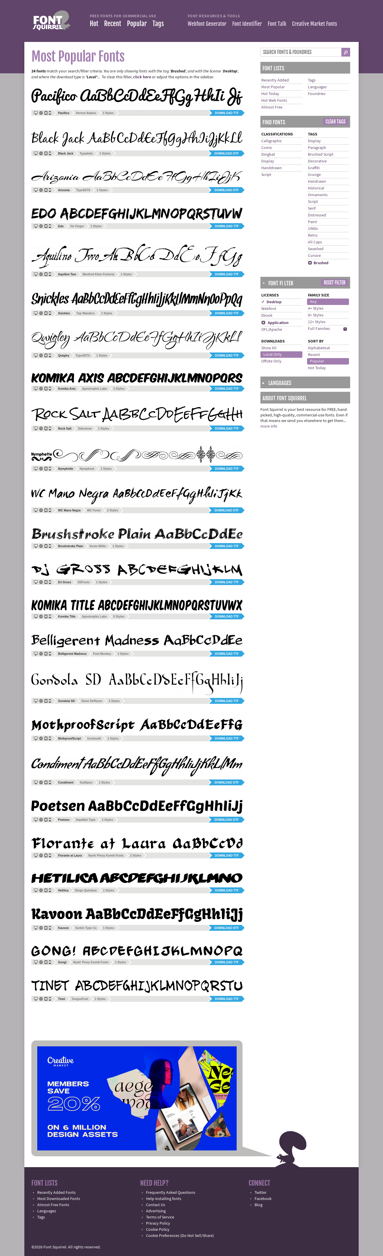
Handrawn (317, 181)
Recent (112, 24)
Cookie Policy (158, 1229)
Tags (158, 24)
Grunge (314, 174)
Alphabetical (319, 348)
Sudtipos (86, 782)
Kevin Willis (98, 546)
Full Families (319, 328)
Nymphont (87, 468)
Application (275, 323)
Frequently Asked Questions (170, 1192)
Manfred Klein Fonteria (98, 274)
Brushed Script (320, 154)
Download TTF (227, 113)
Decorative (317, 161)
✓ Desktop (271, 302)
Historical (316, 188)
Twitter (261, 1192)
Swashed (315, 249)
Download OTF (226, 153)
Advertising (156, 1211)
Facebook (263, 1198)
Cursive (314, 255)
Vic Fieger (77, 226)
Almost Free (271, 107)
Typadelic (86, 153)
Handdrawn (271, 168)
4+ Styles (315, 308)
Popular (137, 24)
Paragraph (317, 147)
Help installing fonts (163, 1198)
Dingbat (268, 154)
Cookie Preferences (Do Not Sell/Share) (180, 1235)
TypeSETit (83, 190)
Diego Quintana (86, 890)
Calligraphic (271, 141)
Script (266, 174)
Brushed (318, 263)
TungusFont (80, 999)
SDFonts (83, 582)
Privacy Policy (158, 1223)
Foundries (317, 93)
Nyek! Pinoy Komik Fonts (106, 855)
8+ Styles (315, 315)
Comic (266, 147)
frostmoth (94, 738)
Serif (312, 208)
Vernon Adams (86, 113)
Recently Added (275, 80)
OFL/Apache (271, 329)
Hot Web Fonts (274, 100)
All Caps (315, 242)
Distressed (317, 215)
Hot (94, 24)
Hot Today (270, 93)
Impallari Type (86, 819)
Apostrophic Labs (94, 388)
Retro (313, 235)
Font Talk (277, 24)
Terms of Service (160, 1217)
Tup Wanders (86, 313)
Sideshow (85, 428)
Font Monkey (102, 653)
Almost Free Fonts (53, 1205)
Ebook (266, 315)
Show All (269, 348)
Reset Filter (334, 283)
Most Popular (273, 87)
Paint (312, 222)
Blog (258, 1205)
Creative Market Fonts (314, 24)
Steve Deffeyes (91, 701)
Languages (317, 87)
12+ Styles (317, 322)
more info (268, 426)
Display (267, 161)
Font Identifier (247, 24)
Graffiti (314, 168)
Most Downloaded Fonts (58, 1198)
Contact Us (155, 1205)
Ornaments (318, 195)
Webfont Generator (207, 24)
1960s (313, 228)
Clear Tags (335, 122)
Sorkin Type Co (86, 928)
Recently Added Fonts (56, 1192)
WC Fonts (94, 510)
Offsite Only (271, 361)
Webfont (268, 308)
